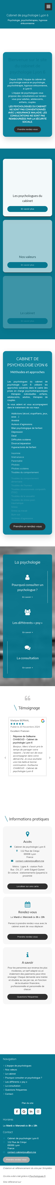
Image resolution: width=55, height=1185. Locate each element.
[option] (27, 746)
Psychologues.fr (37, 1176)
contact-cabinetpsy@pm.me (30, 861)
